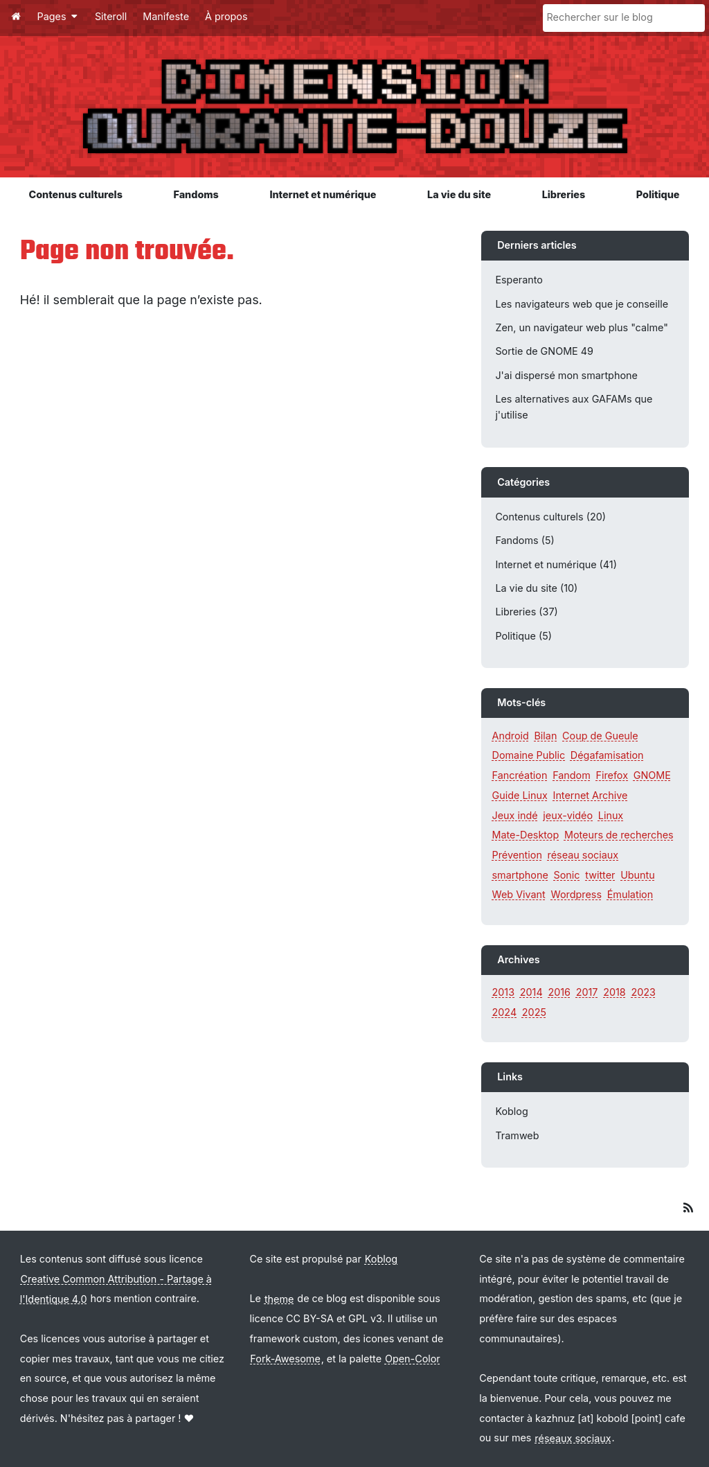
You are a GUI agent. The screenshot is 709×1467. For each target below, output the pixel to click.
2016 (559, 992)
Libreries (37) (526, 611)
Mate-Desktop (525, 835)
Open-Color (412, 1358)
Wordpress (576, 894)
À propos (226, 16)
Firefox (611, 775)
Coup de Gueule (600, 735)
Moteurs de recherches (619, 835)
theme (279, 1298)
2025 (534, 1012)
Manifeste (166, 16)
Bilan (545, 735)
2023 (643, 992)
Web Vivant (519, 894)
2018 (614, 992)
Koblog (511, 1111)
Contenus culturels (76, 194)
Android (510, 735)
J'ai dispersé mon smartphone (566, 375)
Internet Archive (590, 795)
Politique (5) (523, 636)
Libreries (564, 194)
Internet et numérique (322, 194)
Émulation (630, 894)
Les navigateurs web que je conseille (581, 304)
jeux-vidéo (568, 815)
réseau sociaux (583, 855)
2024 (504, 1012)
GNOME (652, 775)
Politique (658, 194)
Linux (610, 815)
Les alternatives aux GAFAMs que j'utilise (573, 407)
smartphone (520, 875)
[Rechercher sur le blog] (624, 18)
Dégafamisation (607, 755)
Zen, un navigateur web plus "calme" (581, 327)
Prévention (517, 855)
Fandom (572, 775)
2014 (531, 992)
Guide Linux (520, 795)
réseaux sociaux (573, 1437)
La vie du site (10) (536, 588)
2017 (587, 992)
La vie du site (459, 194)
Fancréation (520, 775)
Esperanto (519, 280)
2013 (503, 992)
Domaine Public (529, 755)
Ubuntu (637, 875)
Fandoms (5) (524, 540)
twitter (600, 875)
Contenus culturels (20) (550, 516)
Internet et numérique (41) (556, 564)
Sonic (567, 875)
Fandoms (195, 194)
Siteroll (111, 16)
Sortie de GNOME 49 (544, 351)
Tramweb (517, 1135)
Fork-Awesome (285, 1358)
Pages (58, 16)
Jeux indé (515, 815)
